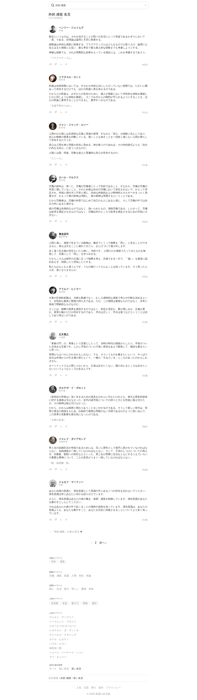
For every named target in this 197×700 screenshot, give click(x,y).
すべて (53, 668)
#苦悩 (145, 276)
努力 (66, 589)
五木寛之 (64, 334)
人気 (78, 687)
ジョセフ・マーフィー (71, 482)
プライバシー (113, 687)
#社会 (145, 112)
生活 (59, 589)
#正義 (145, 165)
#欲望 (145, 64)
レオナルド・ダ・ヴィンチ (64, 630)
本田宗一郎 (55, 648)
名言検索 (53, 678)
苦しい (75, 589)
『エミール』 (56, 158)
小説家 (62, 337)
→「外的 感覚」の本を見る (65, 531)
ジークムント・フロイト (62, 621)
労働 (51, 575)
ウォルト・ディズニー (61, 617)
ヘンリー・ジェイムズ (71, 27)
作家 (61, 30)
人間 (73, 575)
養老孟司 (64, 234)
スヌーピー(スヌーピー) (62, 626)
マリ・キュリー (57, 657)
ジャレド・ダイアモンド (72, 439)
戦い (51, 589)
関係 (85, 603)
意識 (66, 575)
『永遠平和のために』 (61, 105)
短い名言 (64, 668)
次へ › (103, 542)
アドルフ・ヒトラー (70, 289)
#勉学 (145, 426)
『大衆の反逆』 (57, 420)
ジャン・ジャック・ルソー (73, 124)
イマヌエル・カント (70, 77)
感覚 (62, 561)
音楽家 (54, 603)
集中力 (75, 603)
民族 (88, 575)
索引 (93, 687)
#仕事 (145, 520)
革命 (91, 589)
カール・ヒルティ (59, 639)
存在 (81, 575)
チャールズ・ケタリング (62, 634)
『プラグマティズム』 (61, 58)
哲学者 (62, 80)
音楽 (64, 603)
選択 (94, 603)
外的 (53, 561)
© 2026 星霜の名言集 (98, 694)
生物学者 (63, 441)
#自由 (145, 221)
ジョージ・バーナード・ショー (66, 652)
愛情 (83, 589)
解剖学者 (63, 237)
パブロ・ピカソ (57, 643)
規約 (100, 687)
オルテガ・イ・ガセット (72, 388)
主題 (86, 687)
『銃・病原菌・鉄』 (60, 463)
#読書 (145, 375)
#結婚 (145, 469)
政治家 (62, 291)
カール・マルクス (68, 177)
